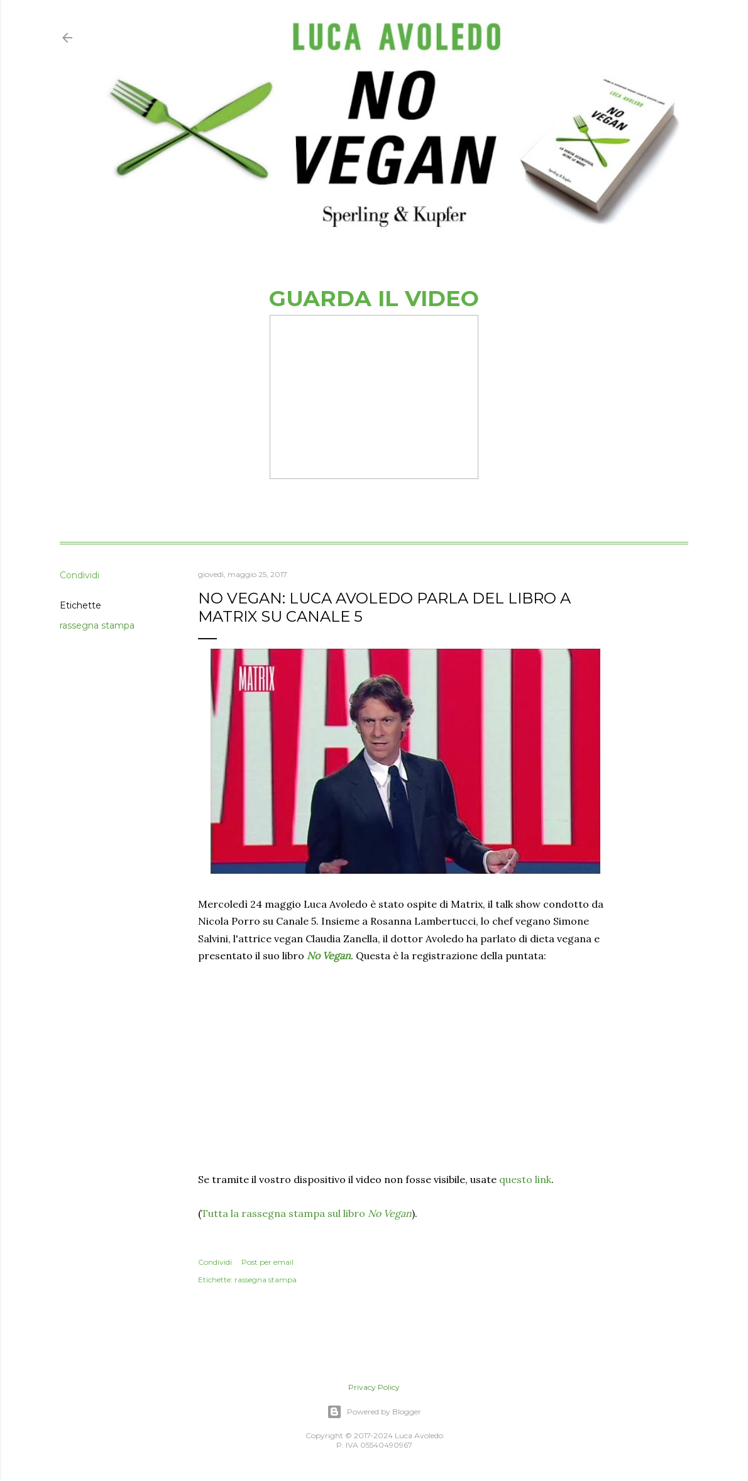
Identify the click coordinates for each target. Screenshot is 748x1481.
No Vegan (329, 955)
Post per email (267, 1262)
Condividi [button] (79, 575)
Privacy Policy (374, 1387)
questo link (525, 1179)
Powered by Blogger (374, 1411)
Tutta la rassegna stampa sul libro (306, 1213)
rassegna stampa (97, 625)
